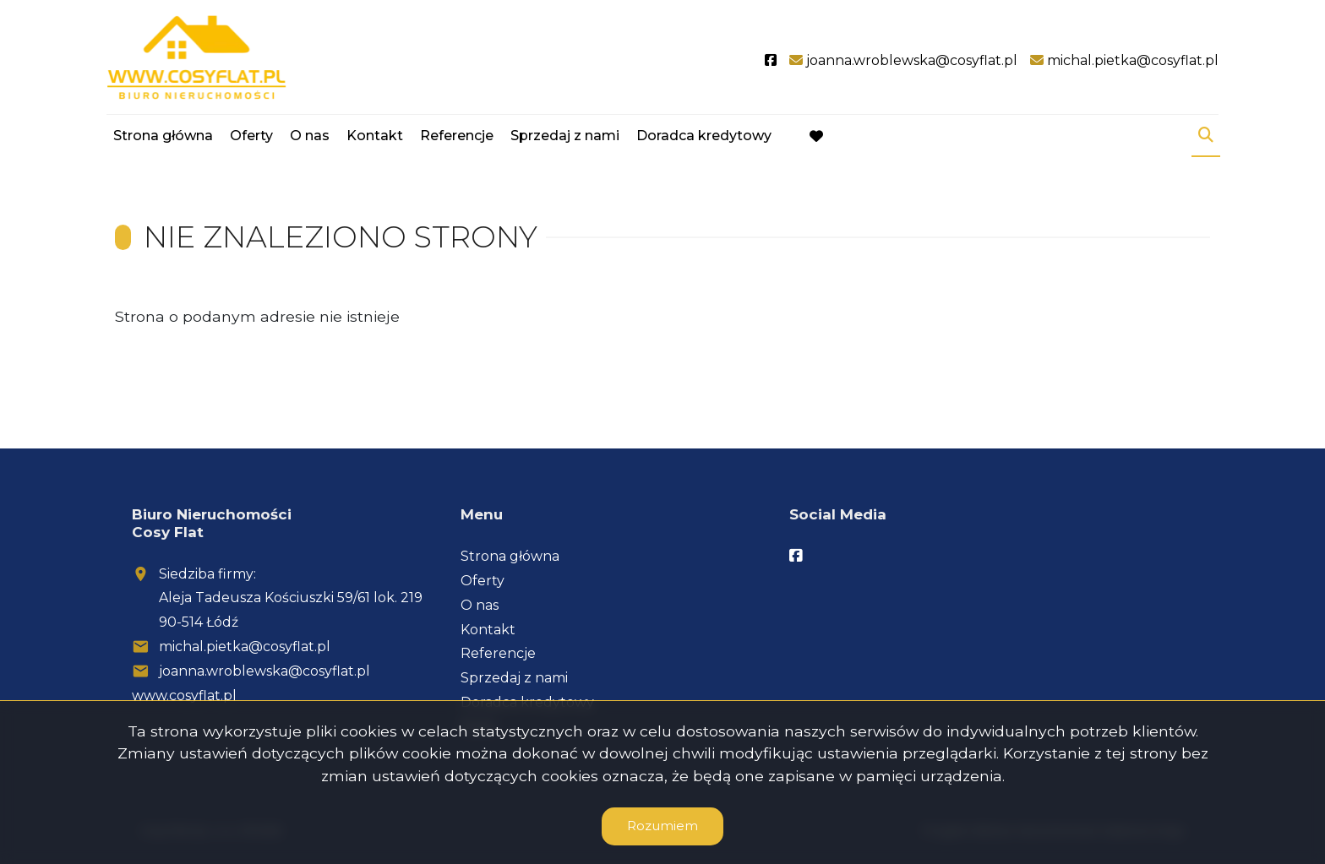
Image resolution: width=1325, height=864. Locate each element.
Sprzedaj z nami (564, 137)
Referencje (456, 137)
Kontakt (374, 137)
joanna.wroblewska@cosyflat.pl (264, 671)
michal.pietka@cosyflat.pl (244, 646)
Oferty (251, 137)
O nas (310, 137)
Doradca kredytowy (704, 137)
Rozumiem (662, 826)
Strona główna (163, 137)
